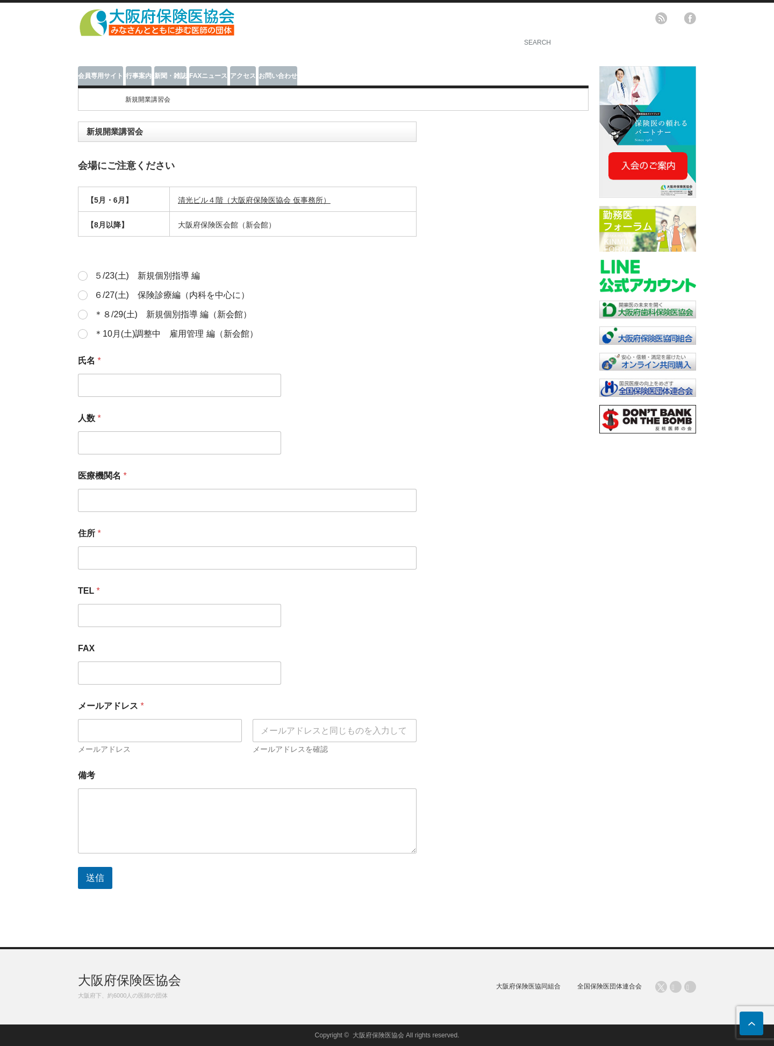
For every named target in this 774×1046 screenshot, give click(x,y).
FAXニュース (208, 76)
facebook (690, 18)
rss (661, 18)
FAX (86, 648)
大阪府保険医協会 (129, 980)
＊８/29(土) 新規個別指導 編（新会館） (173, 314)
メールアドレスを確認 (290, 749)
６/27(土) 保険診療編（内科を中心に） (171, 295)
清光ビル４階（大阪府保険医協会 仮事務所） (254, 200)
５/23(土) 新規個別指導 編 (147, 275)
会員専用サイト (100, 76)
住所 (89, 533)
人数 (89, 418)
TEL (89, 590)
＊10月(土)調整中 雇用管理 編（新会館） (176, 333)
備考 (86, 775)
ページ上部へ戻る (751, 1023)
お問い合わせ (278, 76)
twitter (676, 18)
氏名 (89, 360)
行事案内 (139, 76)
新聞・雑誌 (170, 76)
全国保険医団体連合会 (609, 986)
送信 (95, 878)
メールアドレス (104, 749)
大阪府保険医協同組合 (528, 986)
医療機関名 (102, 475)
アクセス (243, 76)
